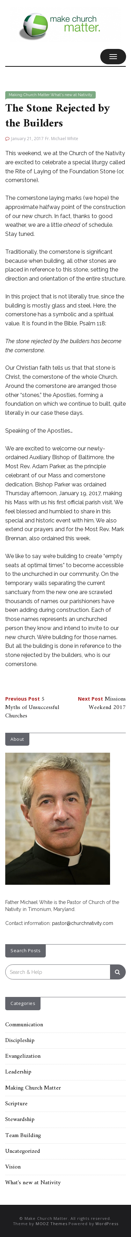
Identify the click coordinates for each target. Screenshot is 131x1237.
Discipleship (20, 1040)
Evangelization (23, 1056)
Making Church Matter (29, 95)
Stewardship (20, 1119)
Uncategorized (22, 1151)
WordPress (106, 1223)
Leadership (18, 1072)
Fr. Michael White (61, 139)
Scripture (16, 1104)
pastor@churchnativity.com (82, 923)
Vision (13, 1167)
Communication (24, 1025)
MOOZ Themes (51, 1223)
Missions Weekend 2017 (102, 703)
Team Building (23, 1135)
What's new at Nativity (71, 95)
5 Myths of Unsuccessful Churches (32, 708)
